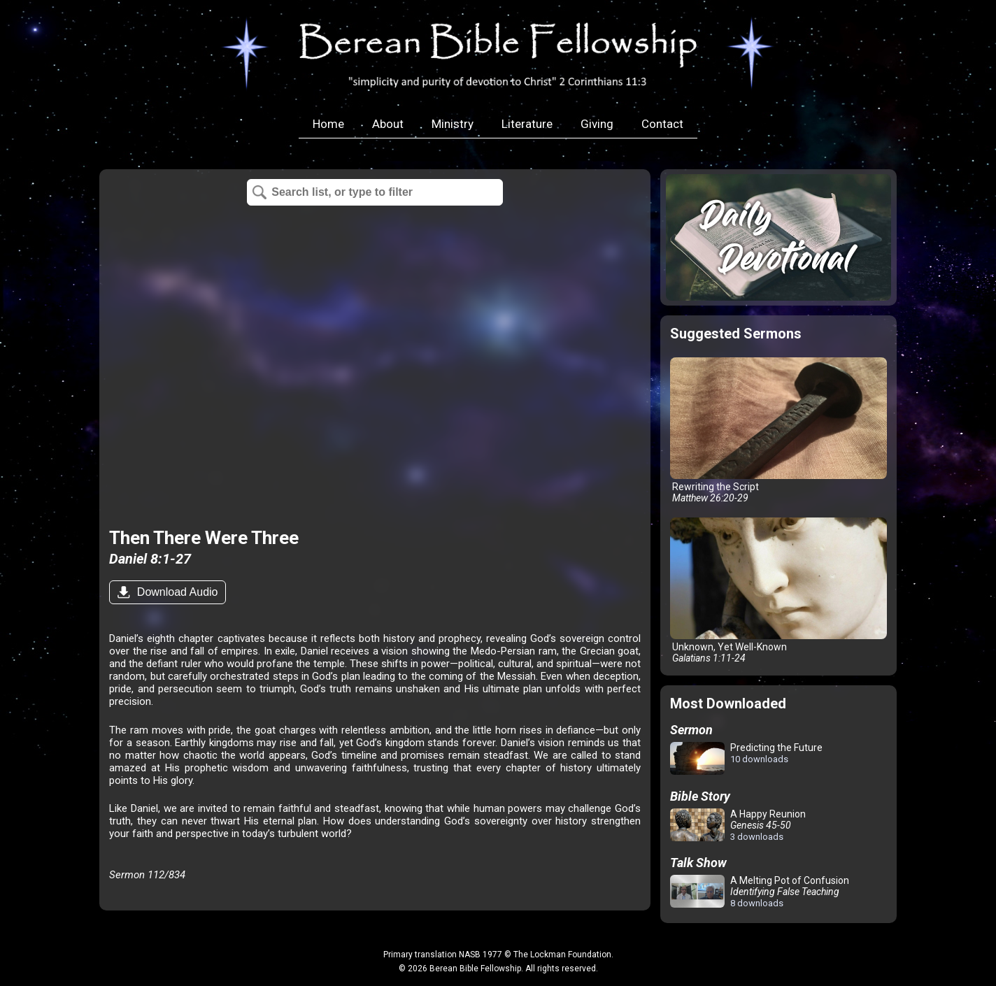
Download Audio (176, 592)
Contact (662, 124)
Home (328, 124)
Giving (597, 124)
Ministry (453, 124)
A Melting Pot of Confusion (759, 891)
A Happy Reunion (738, 825)
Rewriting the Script (778, 430)
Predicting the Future (746, 759)
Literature (527, 124)
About (388, 124)
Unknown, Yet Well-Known (778, 590)
